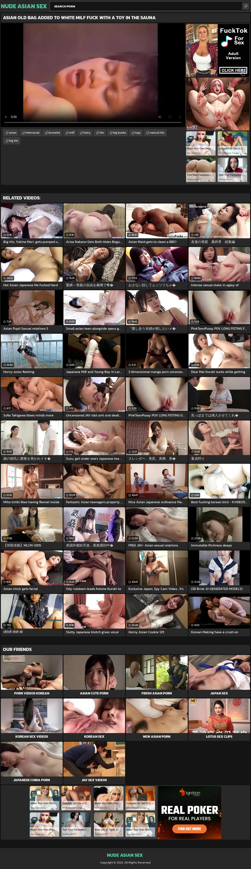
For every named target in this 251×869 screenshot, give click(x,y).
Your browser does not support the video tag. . (93, 75)
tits (102, 132)
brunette (54, 132)
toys (138, 132)
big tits (13, 140)
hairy (87, 132)
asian (12, 132)
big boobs (119, 132)
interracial (32, 132)
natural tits (157, 132)
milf (71, 132)
